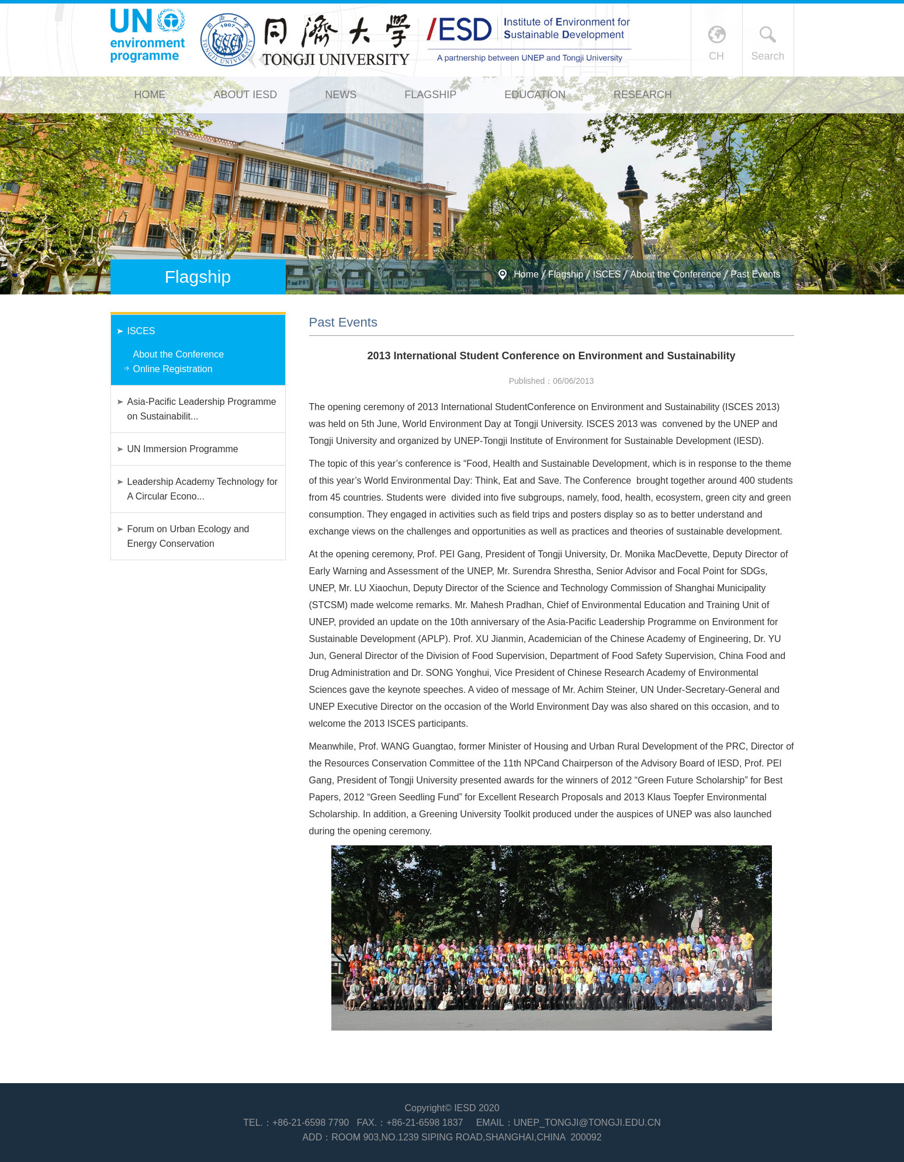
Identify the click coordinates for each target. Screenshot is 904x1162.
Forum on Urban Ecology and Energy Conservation (188, 536)
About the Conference (675, 274)
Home (150, 94)
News (340, 94)
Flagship (430, 94)
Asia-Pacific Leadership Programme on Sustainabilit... (201, 409)
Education (535, 94)
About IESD (246, 94)
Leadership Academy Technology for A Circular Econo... (202, 489)
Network (161, 131)
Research (643, 94)
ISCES (607, 274)
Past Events (755, 274)
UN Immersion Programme (182, 449)
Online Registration (173, 369)
